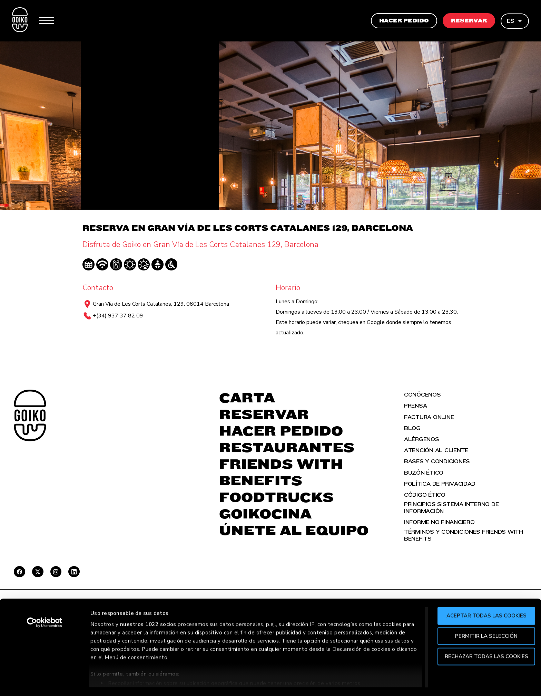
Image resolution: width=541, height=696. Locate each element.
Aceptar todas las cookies (483, 594)
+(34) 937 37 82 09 (118, 316)
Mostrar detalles (376, 682)
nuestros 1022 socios (148, 603)
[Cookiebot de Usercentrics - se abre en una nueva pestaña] (44, 602)
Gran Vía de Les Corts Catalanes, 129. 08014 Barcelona (161, 304)
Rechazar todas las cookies (483, 635)
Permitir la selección (483, 614)
